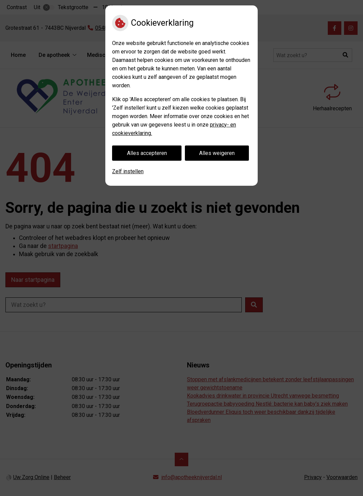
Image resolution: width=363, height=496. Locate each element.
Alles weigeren (217, 153)
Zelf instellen (128, 171)
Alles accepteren (147, 153)
